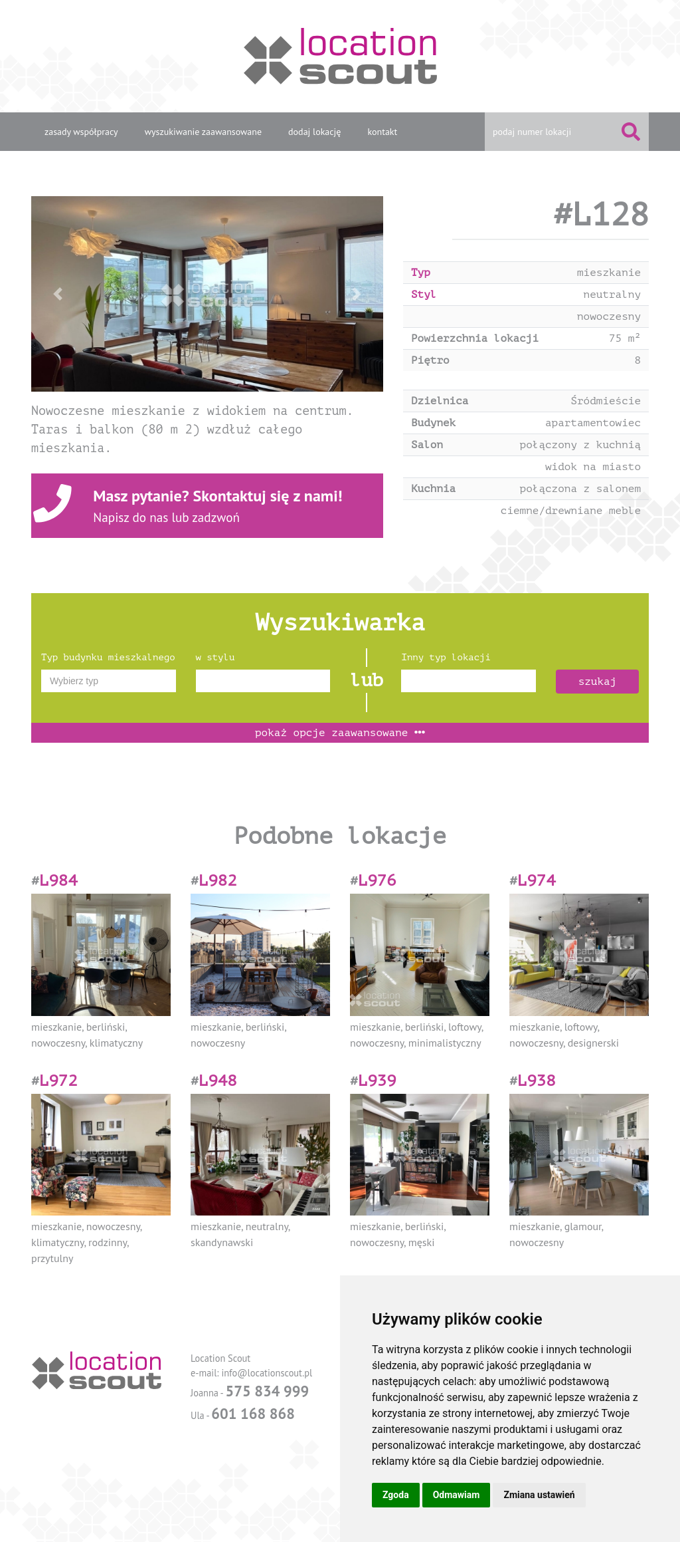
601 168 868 (253, 1413)
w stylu (215, 657)
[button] (57, 294)
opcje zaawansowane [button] (340, 733)
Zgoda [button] (395, 1494)
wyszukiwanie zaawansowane (203, 132)
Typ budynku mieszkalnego (108, 657)
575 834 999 (267, 1390)
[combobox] (108, 681)
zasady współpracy (81, 132)
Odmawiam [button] (456, 1494)
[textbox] (108, 681)
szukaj (597, 682)
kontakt (382, 132)
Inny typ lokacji (445, 657)
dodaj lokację (314, 132)
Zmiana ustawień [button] (538, 1494)
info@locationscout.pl (266, 1372)
